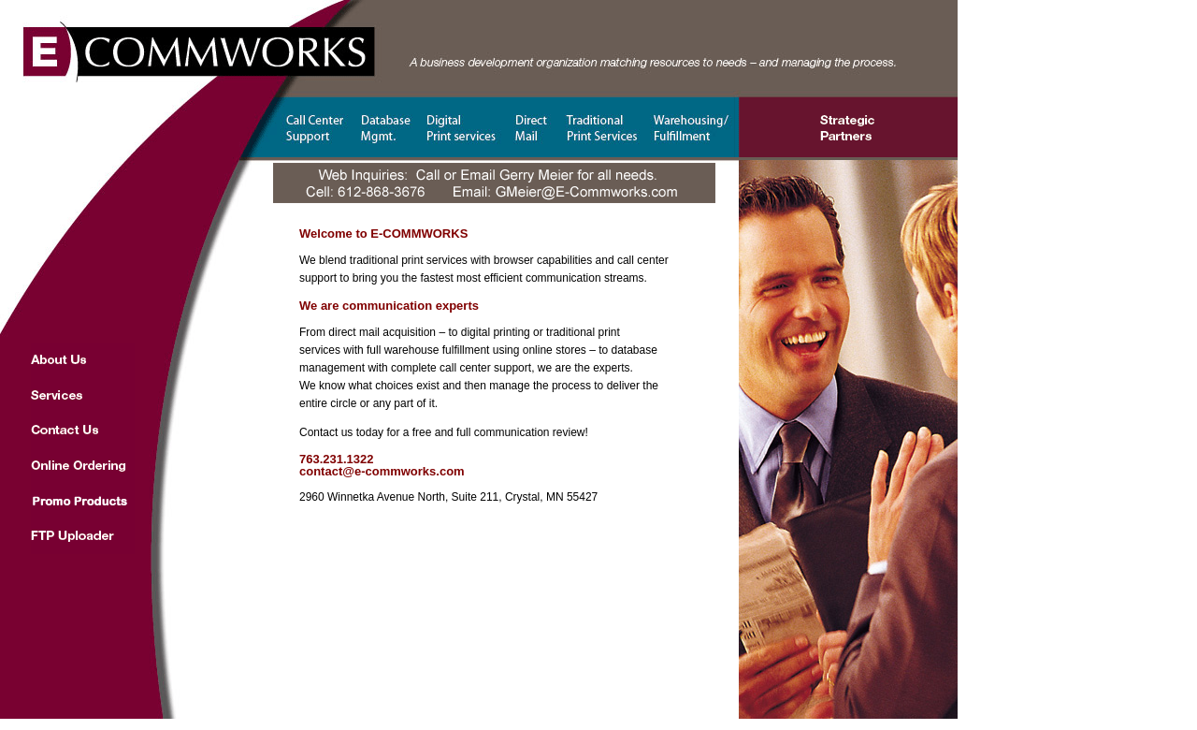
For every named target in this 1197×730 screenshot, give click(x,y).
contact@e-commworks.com (382, 471)
